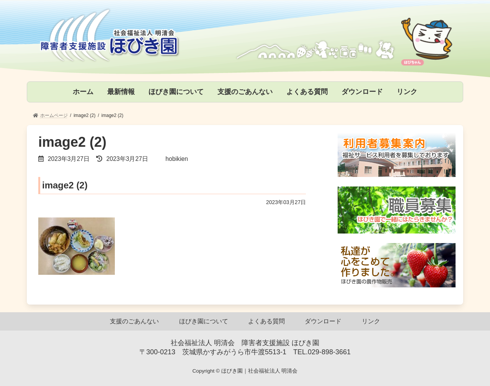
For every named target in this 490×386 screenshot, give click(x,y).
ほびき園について (203, 321)
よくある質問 (266, 321)
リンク (371, 321)
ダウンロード (323, 321)
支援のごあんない (134, 321)
